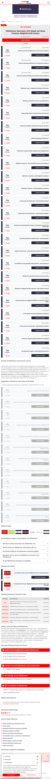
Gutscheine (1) (10, 21)
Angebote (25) (19, 21)
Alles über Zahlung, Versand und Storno (12, 740)
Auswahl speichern (31, 775)
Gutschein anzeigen (40, 577)
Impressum (23, 777)
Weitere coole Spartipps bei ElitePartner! (12, 733)
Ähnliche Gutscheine (7, 738)
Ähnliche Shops (6, 726)
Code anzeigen (40, 395)
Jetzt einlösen (25, 40)
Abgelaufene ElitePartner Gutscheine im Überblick (14, 728)
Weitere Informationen (7, 745)
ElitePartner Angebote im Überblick (11, 730)
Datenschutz (30, 777)
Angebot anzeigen (40, 55)
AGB (36, 777)
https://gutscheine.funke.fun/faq (11, 703)
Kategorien (44, 773)
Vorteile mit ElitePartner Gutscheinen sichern (13, 723)
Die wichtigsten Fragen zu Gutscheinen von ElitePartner (16, 735)
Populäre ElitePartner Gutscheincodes (11, 743)
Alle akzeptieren (11, 775)
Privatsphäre (16, 777)
